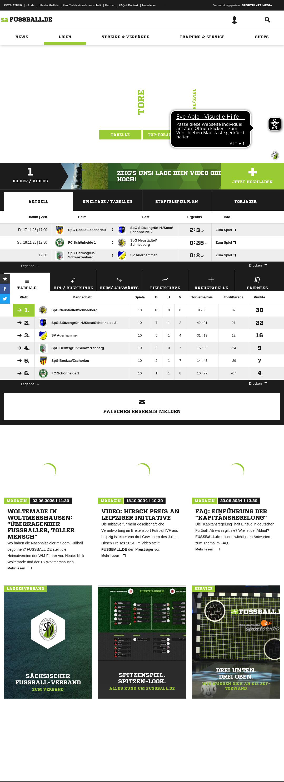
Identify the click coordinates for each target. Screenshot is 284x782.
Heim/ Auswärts (119, 283)
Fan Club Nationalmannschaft (82, 5)
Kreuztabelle (211, 283)
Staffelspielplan (176, 201)
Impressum (11, 769)
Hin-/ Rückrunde (73, 283)
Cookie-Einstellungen (158, 769)
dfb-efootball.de (49, 5)
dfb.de (30, 5)
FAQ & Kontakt (128, 5)
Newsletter (149, 5)
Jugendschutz (98, 769)
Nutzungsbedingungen (70, 769)
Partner (110, 5)
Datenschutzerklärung (37, 769)
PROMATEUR (13, 5)
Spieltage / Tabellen (107, 201)
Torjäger (246, 201)
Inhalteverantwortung (125, 769)
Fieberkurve (165, 283)
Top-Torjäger (164, 135)
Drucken (258, 265)
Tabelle (120, 135)
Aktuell (38, 201)
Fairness (257, 283)
